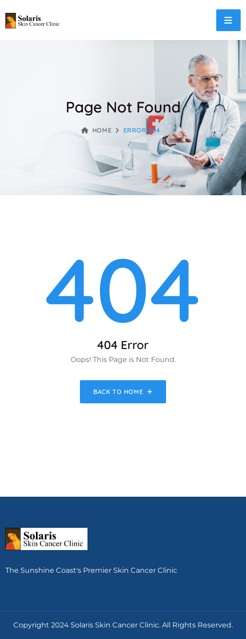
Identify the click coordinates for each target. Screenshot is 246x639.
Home (96, 130)
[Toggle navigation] (228, 20)
